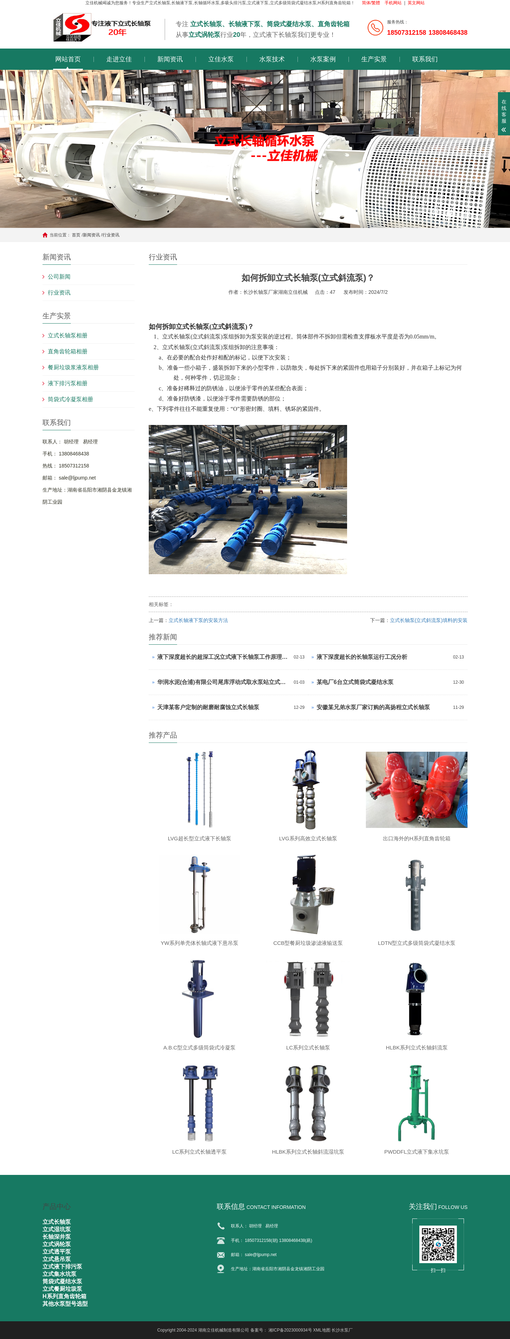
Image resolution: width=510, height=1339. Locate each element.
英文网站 (416, 2)
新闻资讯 (170, 59)
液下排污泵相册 (67, 383)
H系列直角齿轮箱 (64, 1296)
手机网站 (393, 2)
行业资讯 (110, 234)
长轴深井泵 (56, 1237)
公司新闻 (59, 277)
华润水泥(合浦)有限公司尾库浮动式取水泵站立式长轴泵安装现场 (223, 682)
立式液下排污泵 (62, 1267)
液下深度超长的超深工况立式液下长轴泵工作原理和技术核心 (223, 657)
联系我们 (425, 59)
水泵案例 (323, 59)
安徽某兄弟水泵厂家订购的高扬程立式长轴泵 (373, 707)
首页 (76, 234)
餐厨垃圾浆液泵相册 (73, 367)
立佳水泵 (221, 59)
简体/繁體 (371, 2)
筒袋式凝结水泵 (62, 1281)
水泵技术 (272, 59)
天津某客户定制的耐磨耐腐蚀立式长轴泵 (208, 707)
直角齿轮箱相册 (67, 351)
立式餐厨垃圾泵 (62, 1289)
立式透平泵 (56, 1252)
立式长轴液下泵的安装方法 (198, 620)
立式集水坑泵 (59, 1274)
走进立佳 (119, 59)
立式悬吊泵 (56, 1259)
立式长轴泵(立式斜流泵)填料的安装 (429, 620)
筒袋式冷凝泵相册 (70, 399)
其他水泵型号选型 (65, 1304)
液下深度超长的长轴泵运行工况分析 (362, 657)
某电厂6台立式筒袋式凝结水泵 (355, 682)
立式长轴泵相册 (67, 335)
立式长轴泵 (56, 1222)
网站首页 (68, 59)
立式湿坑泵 (56, 1229)
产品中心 (56, 1206)
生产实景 (374, 59)
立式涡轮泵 (56, 1244)
